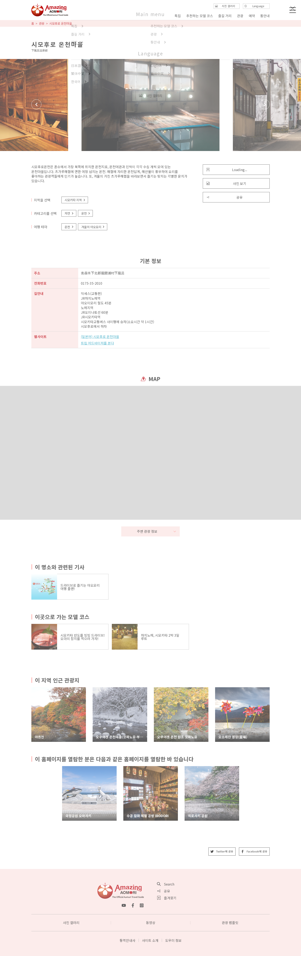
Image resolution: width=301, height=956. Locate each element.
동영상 (150, 922)
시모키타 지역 (75, 200)
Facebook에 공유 (254, 851)
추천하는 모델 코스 (199, 15)
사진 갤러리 (71, 922)
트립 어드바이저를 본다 (97, 343)
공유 (224, 197)
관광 (41, 23)
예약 (252, 15)
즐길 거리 (225, 15)
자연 (69, 213)
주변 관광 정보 (156, 531)
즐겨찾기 (166, 898)
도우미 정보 (173, 940)
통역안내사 (127, 940)
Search (165, 884)
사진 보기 (226, 183)
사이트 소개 (150, 940)
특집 (178, 15)
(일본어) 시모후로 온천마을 (100, 336)
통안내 (265, 15)
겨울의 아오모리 (93, 227)
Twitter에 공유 (222, 851)
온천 (86, 213)
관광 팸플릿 (230, 922)
